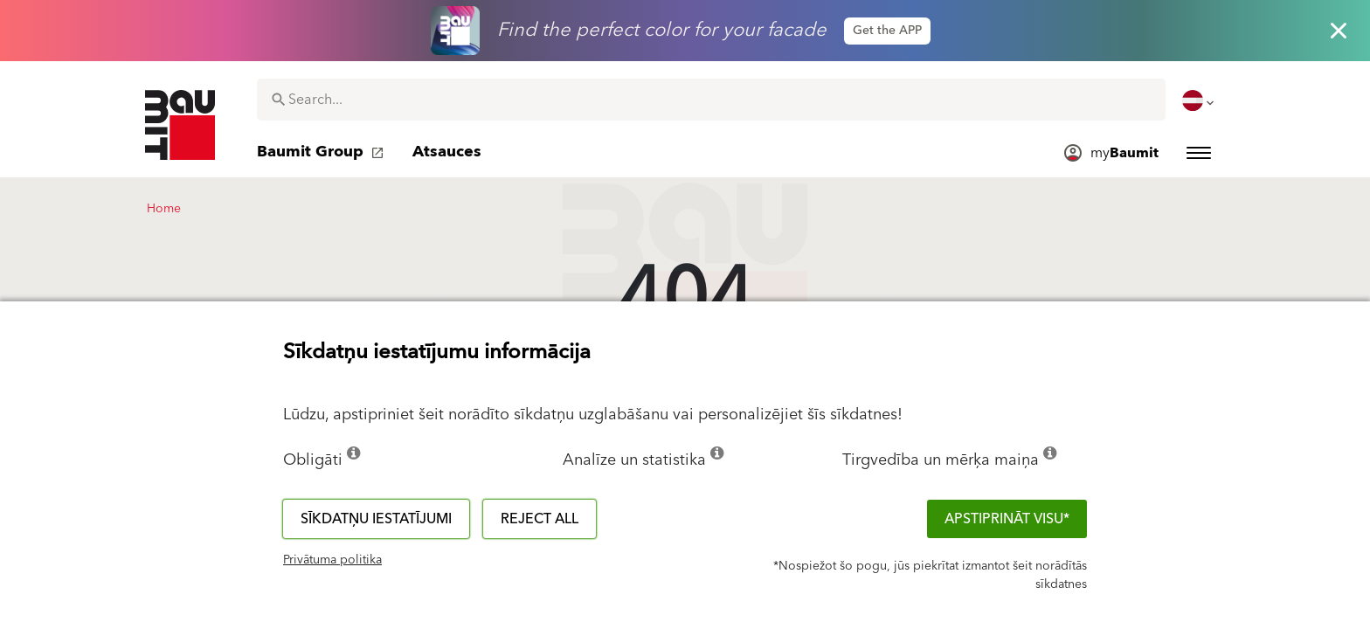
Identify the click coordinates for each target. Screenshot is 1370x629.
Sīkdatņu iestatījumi (376, 519)
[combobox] (711, 100)
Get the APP (887, 30)
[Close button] (1338, 30)
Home (164, 208)
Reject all (539, 519)
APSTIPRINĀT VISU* (1006, 519)
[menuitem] (1199, 100)
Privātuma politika (332, 560)
